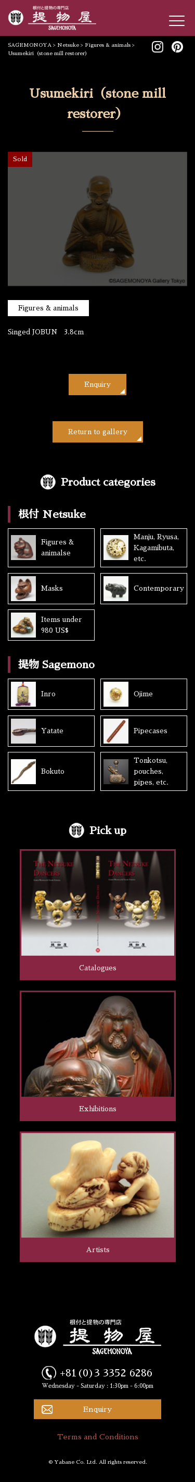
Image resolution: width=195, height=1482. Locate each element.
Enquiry (97, 384)
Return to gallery (97, 431)
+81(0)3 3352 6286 (106, 1373)
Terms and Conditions (97, 1436)
